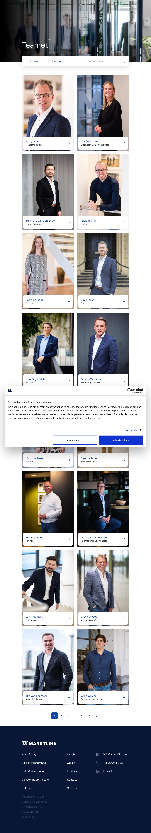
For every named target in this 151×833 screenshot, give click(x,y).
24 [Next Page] (89, 715)
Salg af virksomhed (34, 763)
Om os (71, 763)
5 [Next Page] (81, 715)
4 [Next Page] (74, 715)
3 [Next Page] (68, 715)
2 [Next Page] (61, 715)
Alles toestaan (121, 440)
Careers (72, 788)
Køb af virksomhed (34, 771)
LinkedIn (108, 771)
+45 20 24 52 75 (113, 763)
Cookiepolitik (30, 811)
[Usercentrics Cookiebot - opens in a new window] (129, 390)
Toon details (130, 430)
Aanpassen (75, 440)
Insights (72, 754)
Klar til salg (29, 754)
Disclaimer (29, 816)
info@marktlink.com (116, 754)
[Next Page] (96, 715)
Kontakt (72, 779)
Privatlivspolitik (32, 806)
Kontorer (72, 771)
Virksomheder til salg (35, 779)
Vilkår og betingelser (35, 801)
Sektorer (27, 788)
